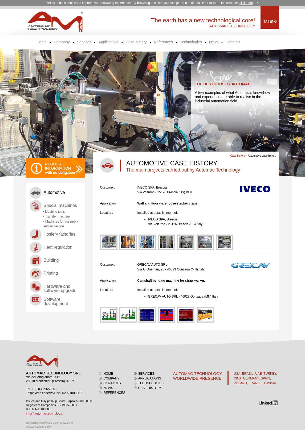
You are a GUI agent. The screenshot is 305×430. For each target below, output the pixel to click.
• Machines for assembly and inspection (60, 224)
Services (84, 42)
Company (62, 42)
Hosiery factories (59, 234)
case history (150, 388)
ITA (265, 21)
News (213, 42)
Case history (237, 155)
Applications (108, 42)
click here (246, 3)
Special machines (60, 205)
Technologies (191, 42)
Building (51, 260)
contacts (112, 383)
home (108, 373)
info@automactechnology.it (45, 413)
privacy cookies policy (39, 426)
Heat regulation (58, 247)
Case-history (136, 42)
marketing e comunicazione (56, 422)
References (163, 42)
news (108, 388)
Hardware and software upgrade (60, 288)
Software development (56, 301)
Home (42, 42)
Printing (51, 273)
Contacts (233, 42)
